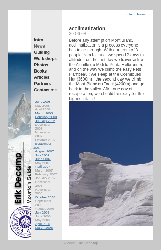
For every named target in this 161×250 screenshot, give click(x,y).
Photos (41, 64)
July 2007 (42, 155)
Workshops (45, 58)
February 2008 (46, 117)
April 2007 (42, 166)
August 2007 (44, 151)
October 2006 (45, 197)
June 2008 (43, 101)
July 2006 (42, 212)
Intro (38, 40)
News (39, 46)
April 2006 (42, 224)
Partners (42, 83)
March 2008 (44, 113)
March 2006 (44, 228)
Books (40, 71)
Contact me (45, 90)
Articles (41, 77)
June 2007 (43, 159)
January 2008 (45, 121)
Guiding (42, 52)
